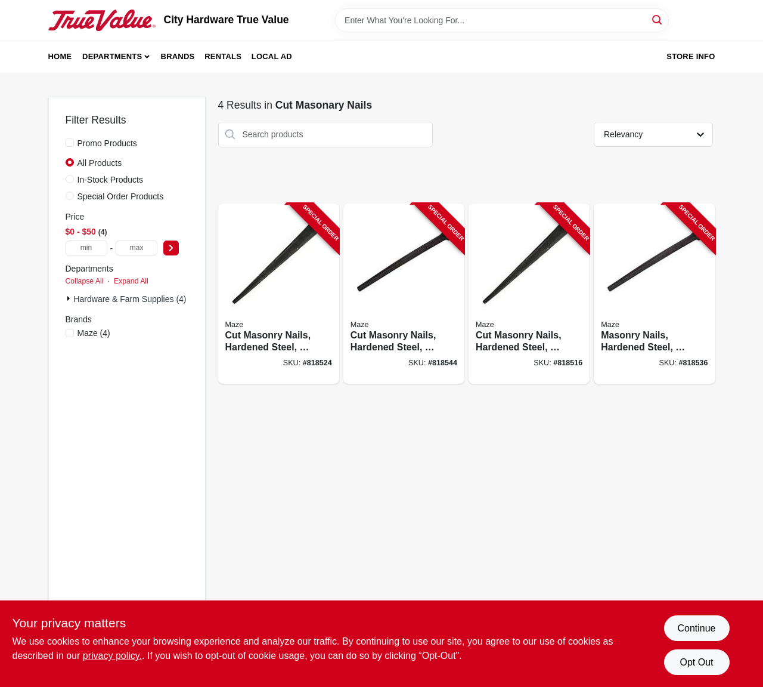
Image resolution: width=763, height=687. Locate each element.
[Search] (657, 19)
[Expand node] (69, 298)
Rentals (222, 56)
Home (60, 56)
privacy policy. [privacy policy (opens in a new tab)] (112, 656)
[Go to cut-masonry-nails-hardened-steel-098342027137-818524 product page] (278, 294)
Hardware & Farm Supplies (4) (129, 299)
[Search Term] (502, 20)
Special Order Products (120, 196)
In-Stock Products (110, 180)
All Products (99, 163)
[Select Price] (171, 248)
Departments (112, 56)
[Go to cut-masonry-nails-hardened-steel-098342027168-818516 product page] (529, 294)
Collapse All (85, 281)
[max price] (136, 248)
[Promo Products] (70, 142)
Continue (696, 628)
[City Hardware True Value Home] (102, 20)
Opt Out (696, 662)
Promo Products (107, 143)
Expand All (131, 281)
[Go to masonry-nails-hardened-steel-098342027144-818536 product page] (654, 294)
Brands (178, 56)
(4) (93, 333)
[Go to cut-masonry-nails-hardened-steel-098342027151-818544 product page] (403, 294)
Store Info (690, 56)
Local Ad (272, 56)
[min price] (86, 248)
